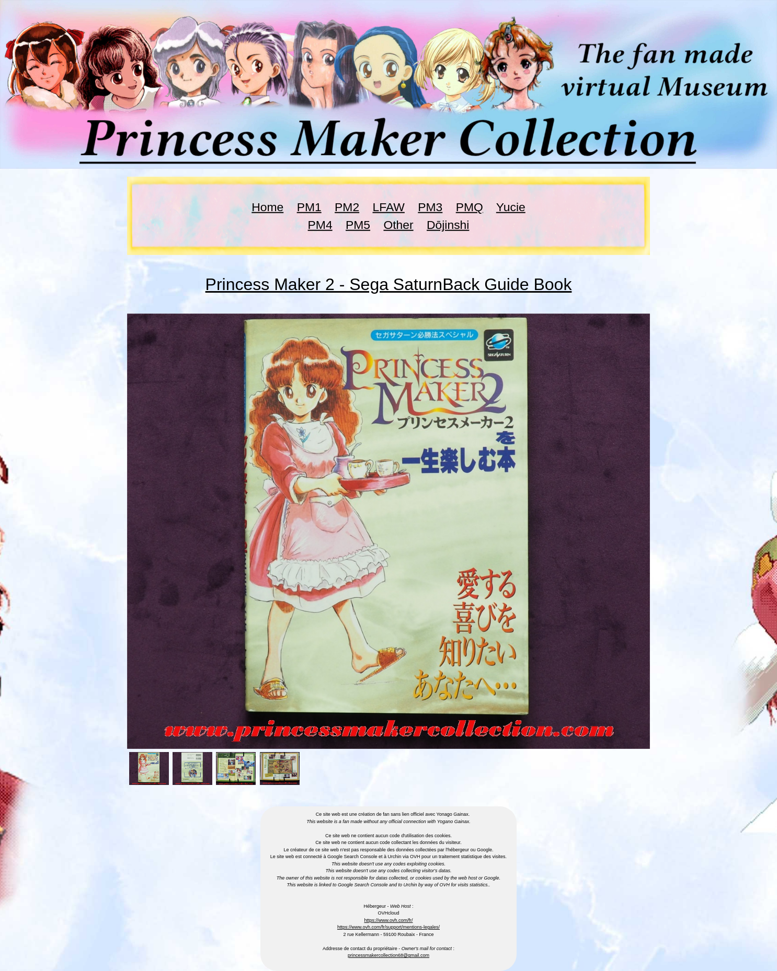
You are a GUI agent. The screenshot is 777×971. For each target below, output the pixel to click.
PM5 (358, 225)
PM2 (347, 207)
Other (398, 225)
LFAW (389, 207)
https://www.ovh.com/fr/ (388, 920)
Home (267, 207)
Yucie (510, 207)
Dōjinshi (448, 225)
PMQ (469, 207)
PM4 (320, 225)
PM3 (430, 207)
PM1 (309, 207)
